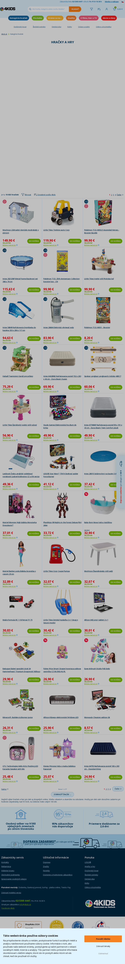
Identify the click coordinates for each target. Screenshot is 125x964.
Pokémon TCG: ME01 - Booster (97, 327)
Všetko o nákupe (112, 2)
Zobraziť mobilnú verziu (11, 892)
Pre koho (37, 18)
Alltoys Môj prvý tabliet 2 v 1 (96, 620)
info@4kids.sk (25, 904)
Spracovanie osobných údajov (14, 879)
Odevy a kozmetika (103, 27)
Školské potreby (39, 27)
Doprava (46, 862)
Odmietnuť (103, 953)
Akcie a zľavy (109, 18)
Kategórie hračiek (18, 18)
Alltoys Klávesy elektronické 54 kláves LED (60, 717)
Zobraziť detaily (103, 946)
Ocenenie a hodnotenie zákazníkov (57, 875)
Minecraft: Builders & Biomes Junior (18, 717)
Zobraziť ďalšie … (62, 794)
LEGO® (88, 862)
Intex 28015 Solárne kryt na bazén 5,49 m (101, 473)
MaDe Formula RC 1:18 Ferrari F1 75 (17, 620)
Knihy (69, 27)
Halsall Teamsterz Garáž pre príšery (18, 376)
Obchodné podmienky (10, 875)
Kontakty (5, 862)
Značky (71, 18)
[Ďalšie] (120, 194)
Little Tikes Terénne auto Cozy (56, 230)
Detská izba (56, 27)
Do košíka (34, 241)
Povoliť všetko (103, 939)
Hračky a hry (90, 866)
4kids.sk (4, 34)
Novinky (46, 870)
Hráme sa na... (55, 18)
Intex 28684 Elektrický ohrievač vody (58, 327)
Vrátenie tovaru (7, 870)
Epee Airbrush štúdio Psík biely (97, 668)
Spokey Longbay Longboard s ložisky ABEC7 (102, 376)
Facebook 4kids (8, 908)
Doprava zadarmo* (39, 841)
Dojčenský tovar (20, 27)
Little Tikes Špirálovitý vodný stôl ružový (20, 425)
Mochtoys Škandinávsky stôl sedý (98, 571)
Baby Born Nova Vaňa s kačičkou (98, 522)
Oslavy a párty (84, 27)
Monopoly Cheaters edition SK (97, 717)
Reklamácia (6, 866)
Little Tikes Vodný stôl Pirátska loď (99, 278)
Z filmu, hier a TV (89, 18)
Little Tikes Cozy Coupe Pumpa (56, 571)
